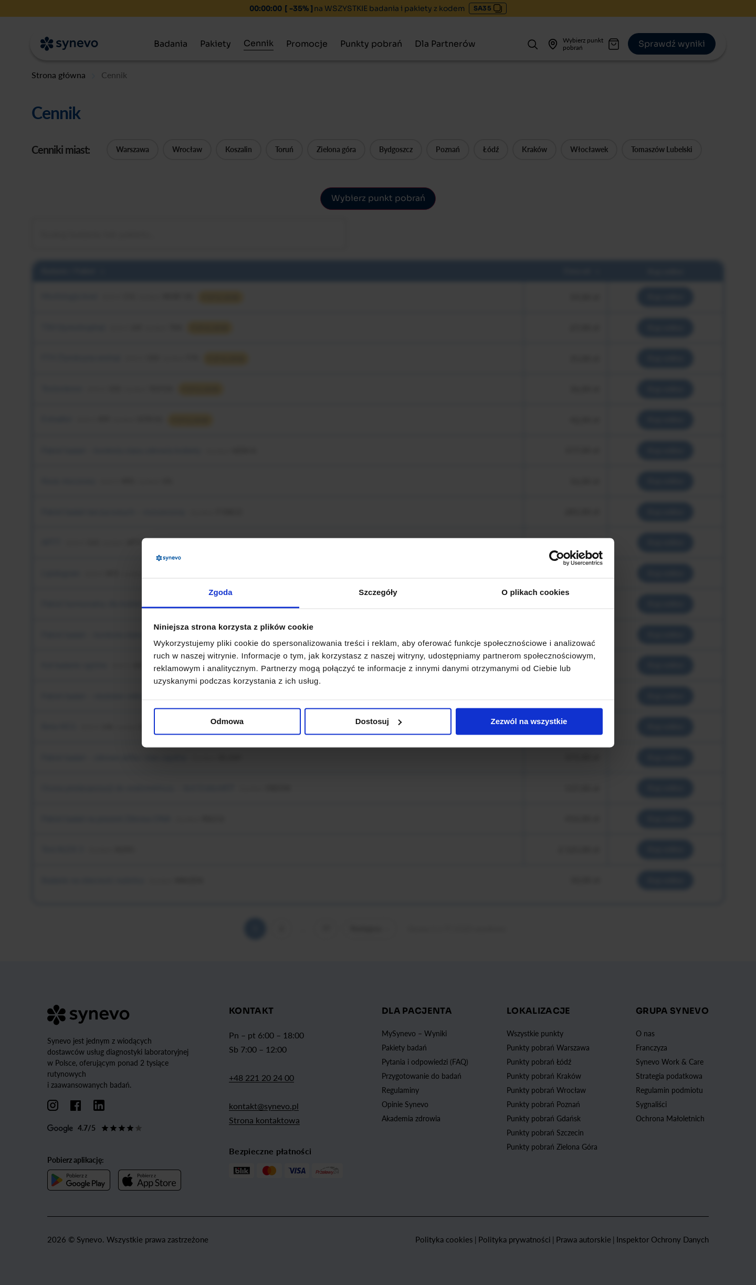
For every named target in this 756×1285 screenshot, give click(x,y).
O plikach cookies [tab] (535, 592)
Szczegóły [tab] (378, 592)
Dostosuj (378, 721)
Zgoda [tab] (220, 592)
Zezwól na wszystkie (529, 721)
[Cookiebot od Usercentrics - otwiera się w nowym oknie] (557, 558)
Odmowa (227, 721)
